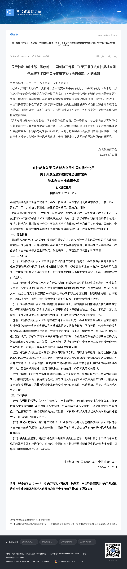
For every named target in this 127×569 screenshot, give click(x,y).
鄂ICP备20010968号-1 (41, 561)
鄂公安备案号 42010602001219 (69, 561)
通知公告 (114, 35)
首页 (99, 35)
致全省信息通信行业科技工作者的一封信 (33, 520)
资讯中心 (106, 35)
